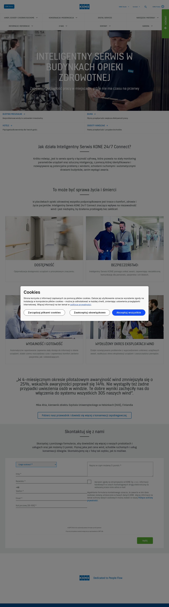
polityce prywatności (80, 304)
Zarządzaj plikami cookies (44, 312)
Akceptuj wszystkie (128, 312)
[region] (84, 303)
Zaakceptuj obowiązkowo (90, 312)
